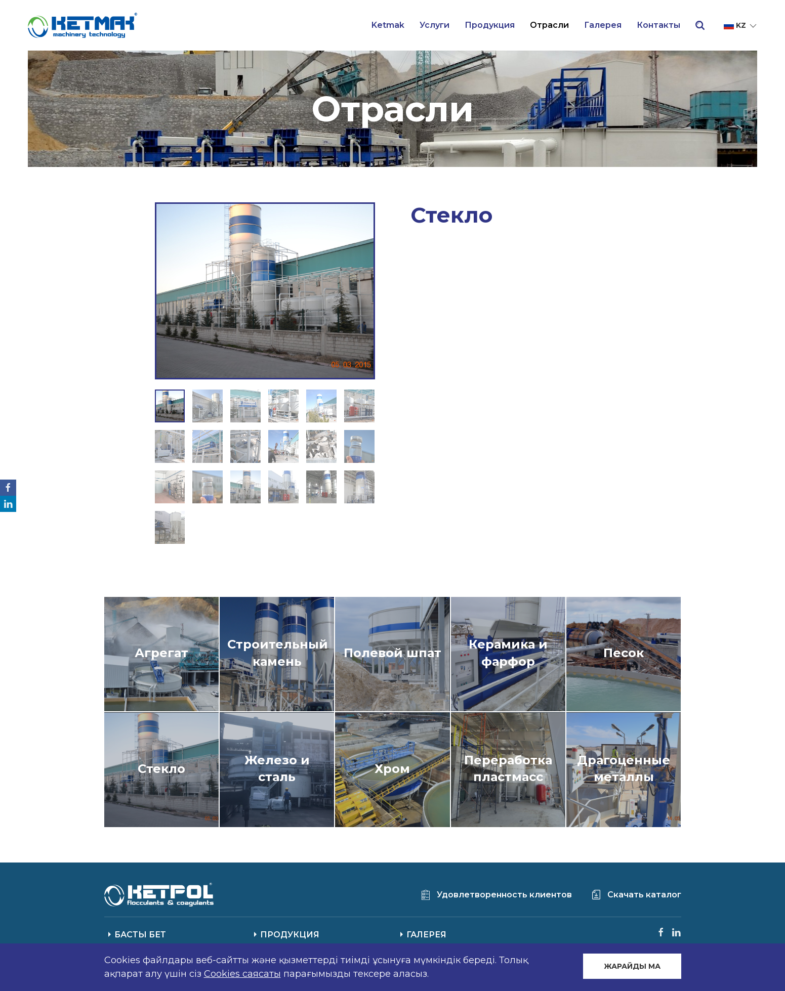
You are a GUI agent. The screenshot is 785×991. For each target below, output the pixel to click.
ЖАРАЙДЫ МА (632, 966)
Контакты (658, 25)
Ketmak (387, 25)
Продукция (490, 25)
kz (741, 26)
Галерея (603, 25)
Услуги (434, 25)
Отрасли (549, 25)
